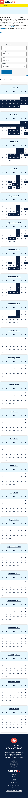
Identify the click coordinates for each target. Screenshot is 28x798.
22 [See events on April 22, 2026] (14, 104)
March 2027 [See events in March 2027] (14, 385)
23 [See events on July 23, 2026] (18, 185)
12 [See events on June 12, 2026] (21, 152)
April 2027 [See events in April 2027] (14, 412)
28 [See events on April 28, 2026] (10, 106)
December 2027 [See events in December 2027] (14, 628)
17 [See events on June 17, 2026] (14, 155)
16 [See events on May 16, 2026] (25, 128)
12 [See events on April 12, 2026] (2, 101)
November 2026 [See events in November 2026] (14, 276)
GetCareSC (2, 28)
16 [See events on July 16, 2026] (18, 182)
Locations (3, 57)
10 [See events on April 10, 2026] (21, 98)
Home (7, 2)
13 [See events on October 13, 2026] (10, 263)
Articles (14, 777)
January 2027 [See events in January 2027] (14, 331)
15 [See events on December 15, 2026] (10, 317)
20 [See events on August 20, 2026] (18, 212)
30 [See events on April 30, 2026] (18, 106)
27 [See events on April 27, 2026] (6, 106)
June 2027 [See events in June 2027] (14, 466)
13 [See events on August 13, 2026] (18, 209)
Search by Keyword (6, 44)
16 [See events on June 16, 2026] (10, 155)
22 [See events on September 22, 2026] (10, 239)
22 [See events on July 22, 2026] (14, 185)
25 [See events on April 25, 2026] (25, 104)
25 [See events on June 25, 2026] (18, 158)
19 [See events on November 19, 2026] (18, 290)
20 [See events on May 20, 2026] (14, 131)
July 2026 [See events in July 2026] (14, 168)
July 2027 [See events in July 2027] (14, 493)
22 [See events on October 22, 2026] (18, 266)
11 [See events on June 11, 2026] (18, 152)
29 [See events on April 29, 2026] (14, 106)
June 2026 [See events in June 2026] (14, 141)
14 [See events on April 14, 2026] (10, 101)
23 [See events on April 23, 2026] (18, 104)
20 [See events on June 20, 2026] (25, 155)
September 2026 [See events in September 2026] (14, 222)
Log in (14, 788)
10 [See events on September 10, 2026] (18, 233)
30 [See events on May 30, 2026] (25, 134)
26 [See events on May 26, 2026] (10, 134)
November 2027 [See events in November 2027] (14, 601)
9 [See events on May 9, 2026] (25, 125)
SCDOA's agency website (17, 26)
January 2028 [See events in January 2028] (14, 655)
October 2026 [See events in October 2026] (14, 249)
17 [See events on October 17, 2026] (25, 263)
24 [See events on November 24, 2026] (10, 293)
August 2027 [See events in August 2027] (14, 520)
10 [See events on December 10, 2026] (18, 314)
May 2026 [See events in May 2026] (14, 114)
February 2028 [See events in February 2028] (14, 682)
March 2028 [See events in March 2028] (14, 709)
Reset (26, 75)
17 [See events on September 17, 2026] (18, 236)
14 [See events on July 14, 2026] (10, 182)
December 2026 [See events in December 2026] (14, 304)
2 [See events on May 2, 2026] (25, 122)
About (14, 774)
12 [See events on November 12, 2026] (18, 287)
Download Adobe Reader (14, 785)
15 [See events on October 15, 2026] (18, 263)
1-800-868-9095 (14, 748)
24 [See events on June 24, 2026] (14, 158)
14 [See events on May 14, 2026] (18, 128)
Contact (14, 779)
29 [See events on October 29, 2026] (18, 269)
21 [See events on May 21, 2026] (18, 131)
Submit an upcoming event (6, 32)
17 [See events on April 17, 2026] (21, 101)
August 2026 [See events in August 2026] (14, 195)
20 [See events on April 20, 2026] (6, 104)
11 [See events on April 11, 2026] (25, 98)
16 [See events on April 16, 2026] (18, 101)
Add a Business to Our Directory (14, 790)
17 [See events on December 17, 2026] (18, 317)
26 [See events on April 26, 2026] (2, 106)
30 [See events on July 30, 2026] (18, 188)
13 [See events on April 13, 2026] (6, 101)
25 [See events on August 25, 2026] (10, 215)
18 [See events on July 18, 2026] (25, 182)
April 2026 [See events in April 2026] (14, 87)
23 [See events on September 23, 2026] (14, 239)
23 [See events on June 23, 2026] (10, 158)
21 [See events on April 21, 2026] (10, 104)
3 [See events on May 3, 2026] (2, 125)
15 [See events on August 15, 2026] (25, 209)
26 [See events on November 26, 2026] (18, 293)
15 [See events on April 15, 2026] (14, 101)
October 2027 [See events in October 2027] (14, 574)
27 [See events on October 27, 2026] (10, 269)
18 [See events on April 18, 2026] (25, 101)
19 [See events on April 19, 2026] (2, 104)
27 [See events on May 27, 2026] (14, 134)
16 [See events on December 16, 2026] (14, 317)
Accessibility (14, 782)
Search (6, 72)
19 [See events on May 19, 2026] (10, 131)
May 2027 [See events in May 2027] (14, 439)
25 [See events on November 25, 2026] (14, 293)
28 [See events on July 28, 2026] (10, 188)
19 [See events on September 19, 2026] (25, 236)
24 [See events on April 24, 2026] (21, 104)
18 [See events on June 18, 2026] (18, 155)
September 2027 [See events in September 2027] (14, 547)
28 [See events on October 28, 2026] (14, 269)
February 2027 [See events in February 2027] (14, 358)
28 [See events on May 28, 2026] (18, 134)
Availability (4, 63)
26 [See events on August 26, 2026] (14, 215)
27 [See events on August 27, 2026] (18, 215)
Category (3, 50)
